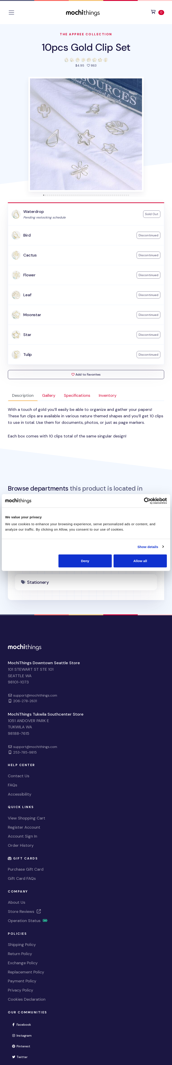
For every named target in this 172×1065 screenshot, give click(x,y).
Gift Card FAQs (22, 878)
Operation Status (28, 920)
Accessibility (19, 794)
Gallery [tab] (48, 395)
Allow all (140, 561)
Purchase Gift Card (25, 869)
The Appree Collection (86, 34)
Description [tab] (23, 395)
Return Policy (20, 953)
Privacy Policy (20, 990)
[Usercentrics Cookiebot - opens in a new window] (147, 500)
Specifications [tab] (77, 395)
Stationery (38, 582)
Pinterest (21, 1046)
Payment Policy (22, 981)
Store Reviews (24, 911)
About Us (16, 902)
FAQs (12, 785)
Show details (148, 546)
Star (27, 334)
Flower (29, 275)
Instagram (22, 1035)
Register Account (24, 827)
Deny (85, 561)
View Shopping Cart (26, 818)
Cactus (30, 255)
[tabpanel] (86, 422)
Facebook (21, 1025)
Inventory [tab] (107, 395)
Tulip (27, 354)
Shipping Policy (22, 944)
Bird (26, 235)
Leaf (27, 295)
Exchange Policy (23, 963)
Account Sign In (22, 836)
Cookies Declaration (26, 999)
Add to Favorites (86, 374)
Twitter (20, 1057)
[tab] (43, 195)
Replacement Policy (26, 972)
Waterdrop (33, 211)
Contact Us (18, 776)
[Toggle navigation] (11, 12)
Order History (21, 845)
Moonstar (32, 314)
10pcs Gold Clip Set (86, 47)
